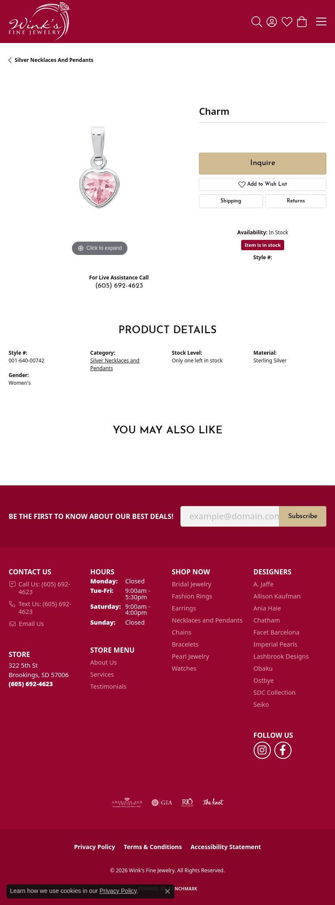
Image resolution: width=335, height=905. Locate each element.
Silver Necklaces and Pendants (54, 60)
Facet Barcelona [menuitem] (277, 632)
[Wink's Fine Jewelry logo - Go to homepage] (39, 21)
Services (102, 674)
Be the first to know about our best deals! (91, 516)
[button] (256, 21)
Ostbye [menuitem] (264, 680)
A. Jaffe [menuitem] (264, 584)
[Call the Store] (31, 684)
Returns (296, 201)
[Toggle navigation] (321, 21)
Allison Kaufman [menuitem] (277, 596)
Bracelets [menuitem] (185, 644)
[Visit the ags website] (127, 802)
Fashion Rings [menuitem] (192, 596)
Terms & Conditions (153, 847)
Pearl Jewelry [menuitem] (190, 656)
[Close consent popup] (167, 891)
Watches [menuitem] (184, 668)
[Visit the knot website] (212, 802)
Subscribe (302, 516)
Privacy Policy (94, 847)
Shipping (230, 201)
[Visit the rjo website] (187, 802)
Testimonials (108, 686)
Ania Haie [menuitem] (267, 608)
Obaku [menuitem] (263, 668)
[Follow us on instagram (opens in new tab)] (262, 750)
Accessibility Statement (225, 847)
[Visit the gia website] (162, 802)
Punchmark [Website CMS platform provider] (183, 889)
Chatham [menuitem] (267, 620)
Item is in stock (263, 245)
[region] (99, 167)
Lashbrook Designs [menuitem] (281, 656)
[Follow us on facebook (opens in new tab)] (283, 750)
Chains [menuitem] (182, 632)
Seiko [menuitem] (261, 704)
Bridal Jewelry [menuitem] (191, 584)
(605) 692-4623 (119, 285)
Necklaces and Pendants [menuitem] (207, 620)
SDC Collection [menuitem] (275, 692)
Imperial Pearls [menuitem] (276, 644)
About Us (103, 662)
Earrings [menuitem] (184, 608)
